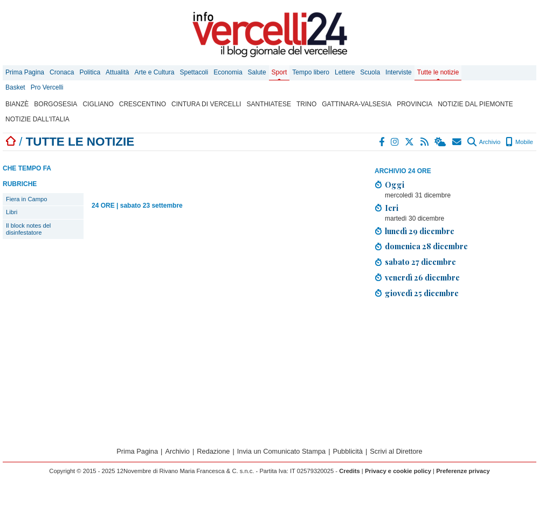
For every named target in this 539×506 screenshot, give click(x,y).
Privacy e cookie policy (398, 471)
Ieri (391, 207)
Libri (11, 212)
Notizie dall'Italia (37, 119)
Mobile (519, 142)
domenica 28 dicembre (426, 246)
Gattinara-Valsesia (356, 104)
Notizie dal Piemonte (475, 104)
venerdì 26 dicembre (422, 277)
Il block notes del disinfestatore (28, 229)
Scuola (370, 72)
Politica (89, 72)
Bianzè (17, 104)
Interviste (398, 72)
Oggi (394, 184)
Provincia (414, 104)
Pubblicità (348, 451)
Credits (349, 471)
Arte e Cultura (154, 72)
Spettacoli (194, 72)
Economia (227, 72)
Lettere (345, 72)
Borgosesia (55, 104)
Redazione (213, 451)
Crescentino (142, 104)
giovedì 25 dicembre (422, 293)
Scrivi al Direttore (396, 451)
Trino (306, 104)
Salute (257, 72)
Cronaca (62, 72)
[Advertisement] (439, 369)
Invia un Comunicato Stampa (281, 451)
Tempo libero (310, 72)
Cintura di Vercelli (206, 104)
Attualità (117, 72)
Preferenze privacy (463, 471)
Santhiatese (268, 104)
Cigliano (97, 104)
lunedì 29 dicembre (419, 230)
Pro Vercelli (47, 87)
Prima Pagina (24, 72)
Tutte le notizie (438, 72)
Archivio (483, 142)
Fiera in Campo (26, 199)
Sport (279, 72)
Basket (15, 87)
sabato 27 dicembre (420, 261)
